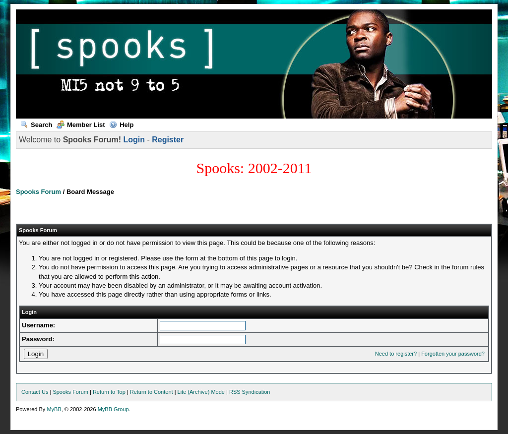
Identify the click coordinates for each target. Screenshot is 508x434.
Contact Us (34, 392)
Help (121, 124)
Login (134, 139)
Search (36, 124)
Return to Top (109, 392)
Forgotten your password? (453, 354)
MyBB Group (113, 409)
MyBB (54, 409)
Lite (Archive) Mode (201, 392)
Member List (81, 124)
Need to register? (396, 354)
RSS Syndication (249, 392)
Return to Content (151, 392)
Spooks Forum (38, 191)
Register (168, 139)
